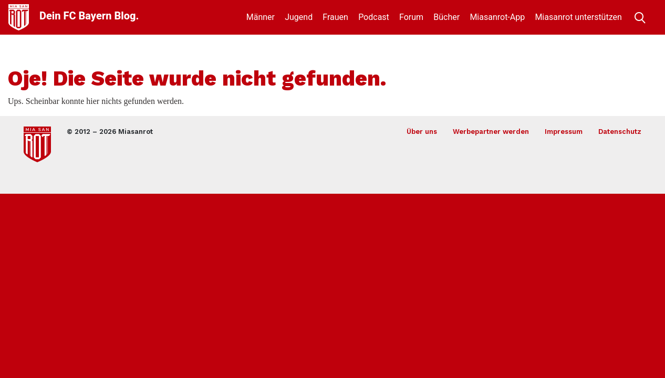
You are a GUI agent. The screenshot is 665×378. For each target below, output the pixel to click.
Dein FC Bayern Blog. (89, 15)
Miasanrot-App (497, 17)
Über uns (422, 131)
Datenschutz (619, 131)
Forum (411, 17)
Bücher (446, 17)
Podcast (373, 17)
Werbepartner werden (491, 131)
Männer (260, 17)
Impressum (564, 131)
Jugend (299, 17)
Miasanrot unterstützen (578, 17)
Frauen (335, 17)
